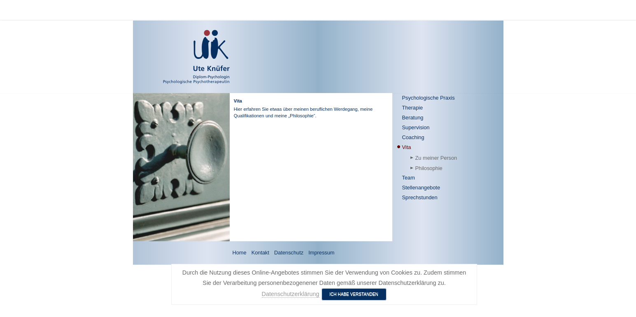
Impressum (321, 252)
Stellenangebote (421, 187)
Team (408, 178)
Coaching (413, 137)
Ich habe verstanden (353, 294)
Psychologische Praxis (428, 98)
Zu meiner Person (436, 158)
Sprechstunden (420, 197)
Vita (406, 147)
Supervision (416, 127)
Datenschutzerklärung (290, 294)
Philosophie (429, 168)
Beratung (413, 117)
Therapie (412, 108)
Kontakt (260, 252)
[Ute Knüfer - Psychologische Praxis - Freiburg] (172, 57)
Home (240, 252)
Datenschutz (288, 252)
